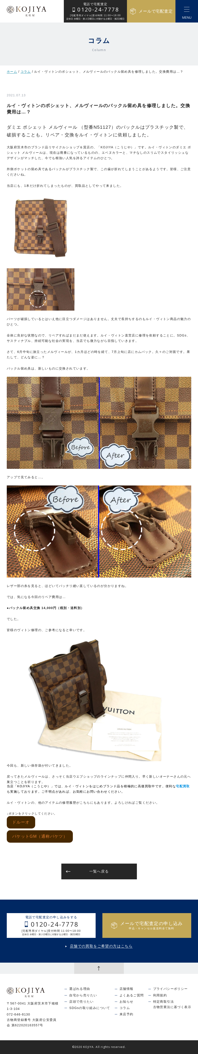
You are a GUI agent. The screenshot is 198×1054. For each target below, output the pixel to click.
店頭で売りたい (81, 1001)
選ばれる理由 (79, 989)
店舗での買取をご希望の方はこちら (101, 946)
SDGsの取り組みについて (89, 1008)
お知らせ (127, 1001)
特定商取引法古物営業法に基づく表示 (172, 1004)
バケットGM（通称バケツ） (39, 836)
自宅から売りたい (83, 995)
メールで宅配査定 (151, 11)
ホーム (12, 71)
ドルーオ (21, 822)
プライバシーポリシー (170, 989)
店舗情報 (127, 989)
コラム (26, 71)
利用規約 (160, 995)
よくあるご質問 (132, 995)
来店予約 (127, 1014)
